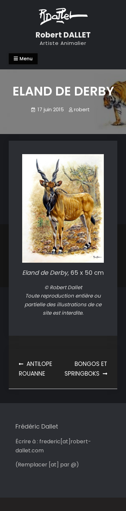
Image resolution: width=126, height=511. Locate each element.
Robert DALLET (63, 34)
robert (82, 109)
